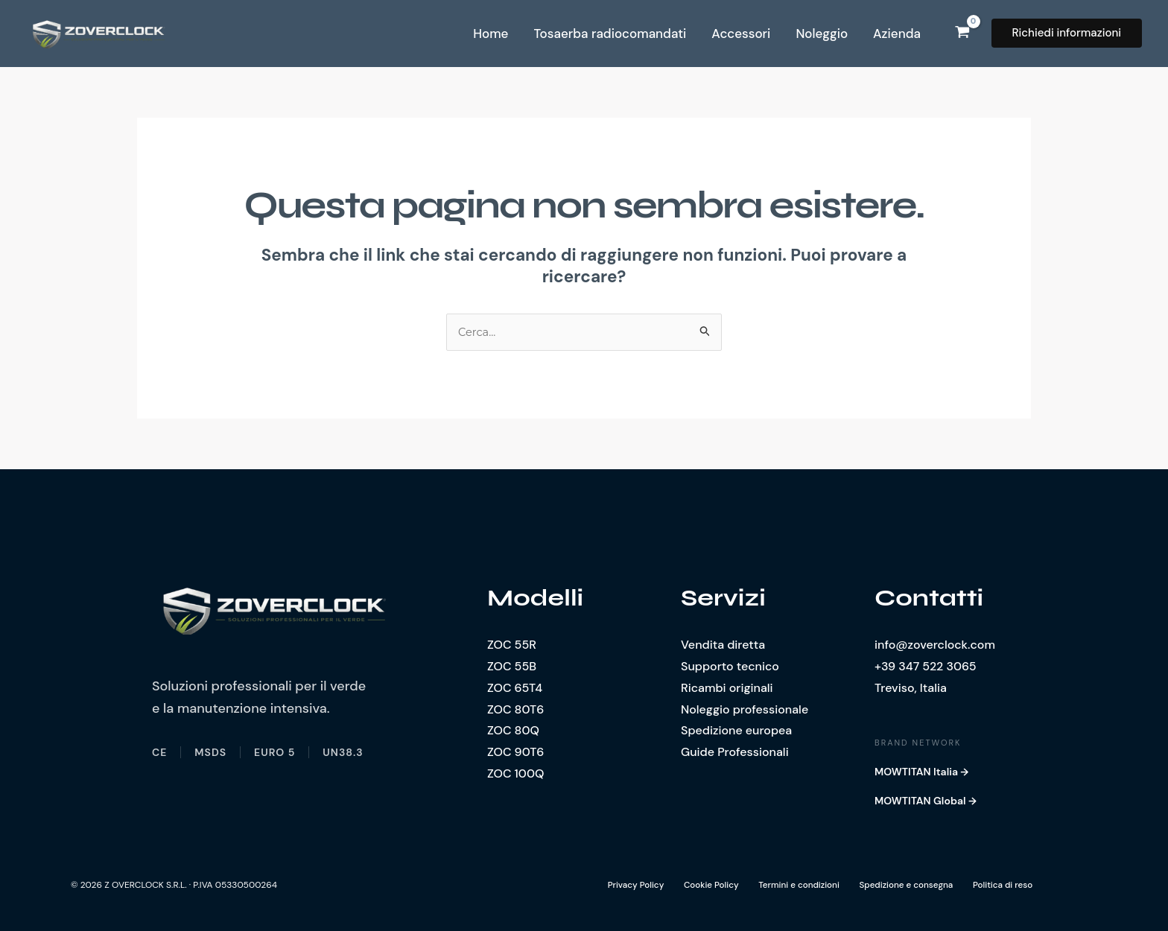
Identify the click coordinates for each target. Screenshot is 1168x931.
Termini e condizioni (789, 885)
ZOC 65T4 (514, 688)
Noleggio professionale (744, 709)
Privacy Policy (632, 885)
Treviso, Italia (911, 688)
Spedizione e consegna (893, 885)
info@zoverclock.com (935, 645)
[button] (1066, 33)
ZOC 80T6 (515, 709)
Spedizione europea (736, 731)
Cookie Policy (704, 885)
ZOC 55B (511, 667)
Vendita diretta (723, 645)
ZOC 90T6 (515, 752)
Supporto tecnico (730, 667)
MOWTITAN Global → (926, 801)
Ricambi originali (727, 688)
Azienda (897, 33)
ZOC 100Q (515, 774)
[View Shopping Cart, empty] (962, 33)
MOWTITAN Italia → (921, 772)
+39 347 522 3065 (926, 667)
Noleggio (822, 33)
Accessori (740, 33)
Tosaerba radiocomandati (609, 33)
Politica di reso (988, 885)
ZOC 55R (511, 645)
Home (490, 33)
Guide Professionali (735, 752)
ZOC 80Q (513, 731)
